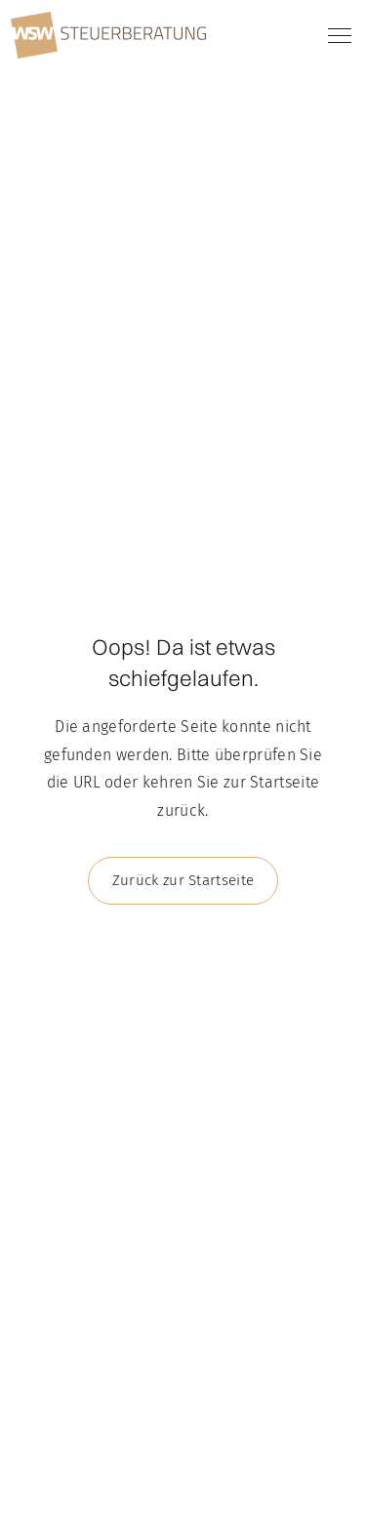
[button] (335, 35)
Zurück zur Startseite (183, 880)
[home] (108, 35)
